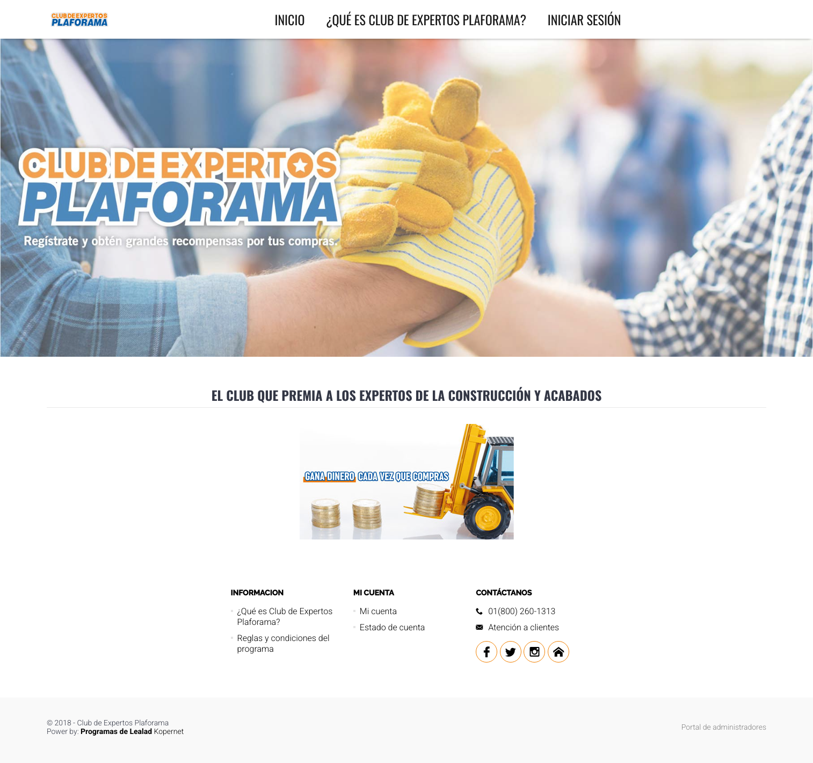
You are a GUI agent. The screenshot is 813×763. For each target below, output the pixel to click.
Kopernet (132, 732)
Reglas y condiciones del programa (283, 643)
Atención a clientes (523, 627)
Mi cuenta (378, 611)
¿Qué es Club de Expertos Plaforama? (426, 19)
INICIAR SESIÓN (584, 19)
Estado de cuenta (392, 627)
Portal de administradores (723, 727)
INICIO (290, 19)
